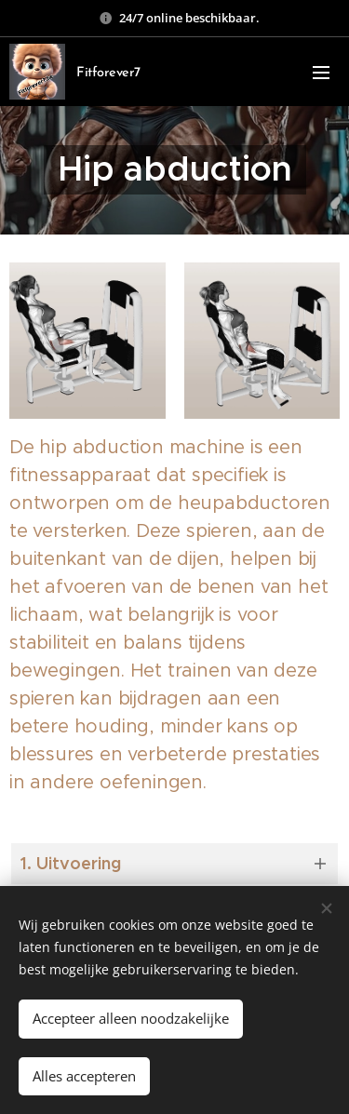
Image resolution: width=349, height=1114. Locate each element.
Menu (321, 73)
